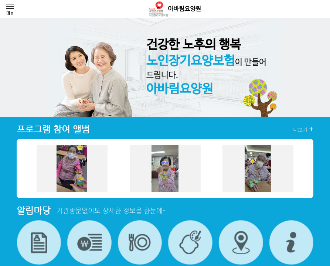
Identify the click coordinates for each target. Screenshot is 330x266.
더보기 (303, 129)
